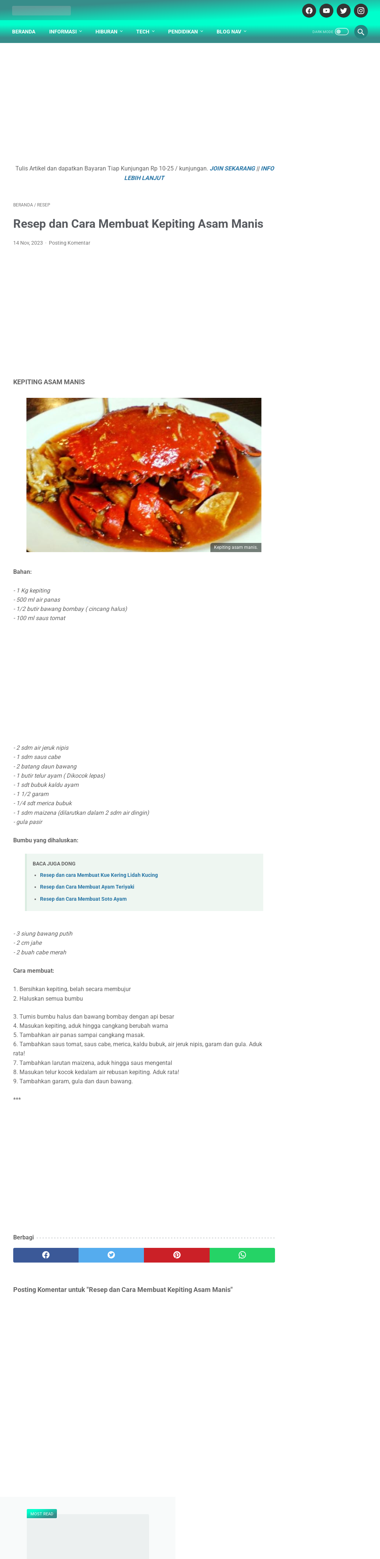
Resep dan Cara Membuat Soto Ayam (83, 916)
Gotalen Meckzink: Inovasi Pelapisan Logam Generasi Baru (317, 621)
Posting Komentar (69, 260)
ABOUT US (166, 1523)
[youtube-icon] (324, 9)
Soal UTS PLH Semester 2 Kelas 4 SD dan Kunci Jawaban (315, 391)
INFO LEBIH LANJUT (149, 176)
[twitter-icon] (342, 9)
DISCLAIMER (200, 1523)
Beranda (24, 29)
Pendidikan (184, 29)
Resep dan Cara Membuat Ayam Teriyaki (87, 904)
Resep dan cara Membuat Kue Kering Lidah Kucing (99, 892)
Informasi (64, 29)
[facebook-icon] (307, 9)
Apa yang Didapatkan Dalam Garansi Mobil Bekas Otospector (320, 549)
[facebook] (42, 1272)
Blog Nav (230, 29)
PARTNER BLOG (240, 1523)
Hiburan (108, 29)
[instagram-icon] (359, 9)
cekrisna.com (223, 1538)
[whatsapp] (219, 1272)
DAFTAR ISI (134, 1523)
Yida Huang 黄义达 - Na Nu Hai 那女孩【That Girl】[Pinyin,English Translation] (316, 328)
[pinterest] (160, 1272)
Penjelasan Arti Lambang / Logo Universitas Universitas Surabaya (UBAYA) (319, 272)
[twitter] (101, 1272)
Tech (144, 29)
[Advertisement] (131, 105)
